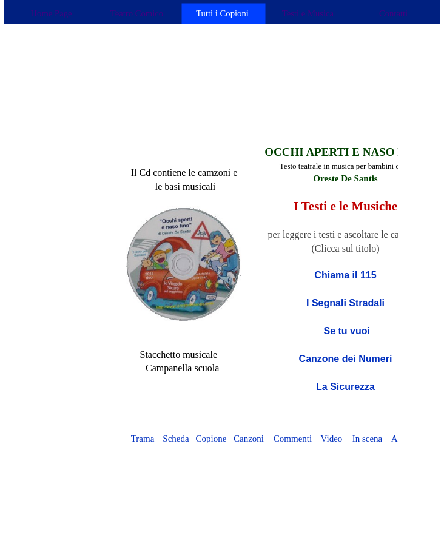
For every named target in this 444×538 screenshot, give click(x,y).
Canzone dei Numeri (345, 359)
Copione (211, 438)
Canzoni (249, 438)
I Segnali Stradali (345, 303)
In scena (367, 438)
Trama (143, 438)
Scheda (176, 438)
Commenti (293, 438)
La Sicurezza (345, 387)
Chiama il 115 (345, 275)
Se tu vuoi (345, 331)
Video (332, 438)
